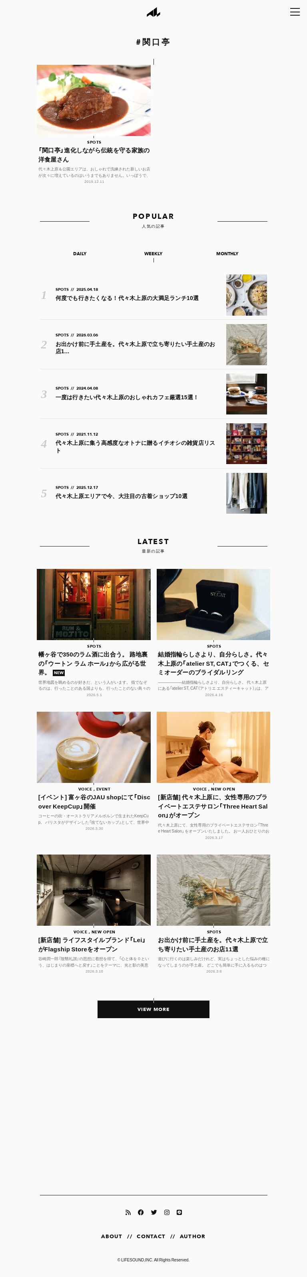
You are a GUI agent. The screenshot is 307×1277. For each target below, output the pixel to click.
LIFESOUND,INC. (137, 1260)
